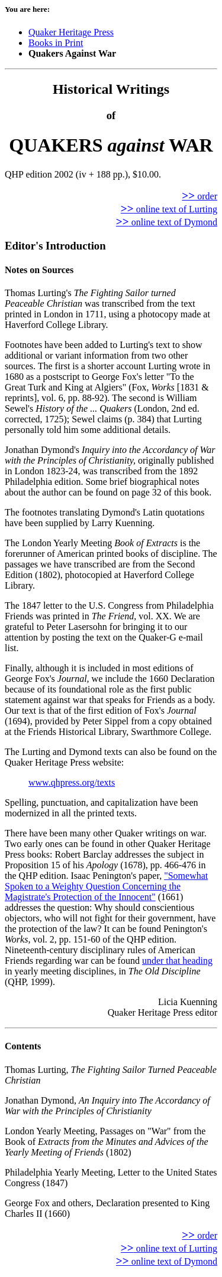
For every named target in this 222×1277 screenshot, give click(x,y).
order (199, 196)
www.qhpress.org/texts (71, 782)
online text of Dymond (166, 222)
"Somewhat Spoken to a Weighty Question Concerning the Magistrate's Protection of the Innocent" (106, 886)
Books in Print (55, 43)
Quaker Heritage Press (71, 32)
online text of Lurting (169, 209)
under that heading (177, 961)
